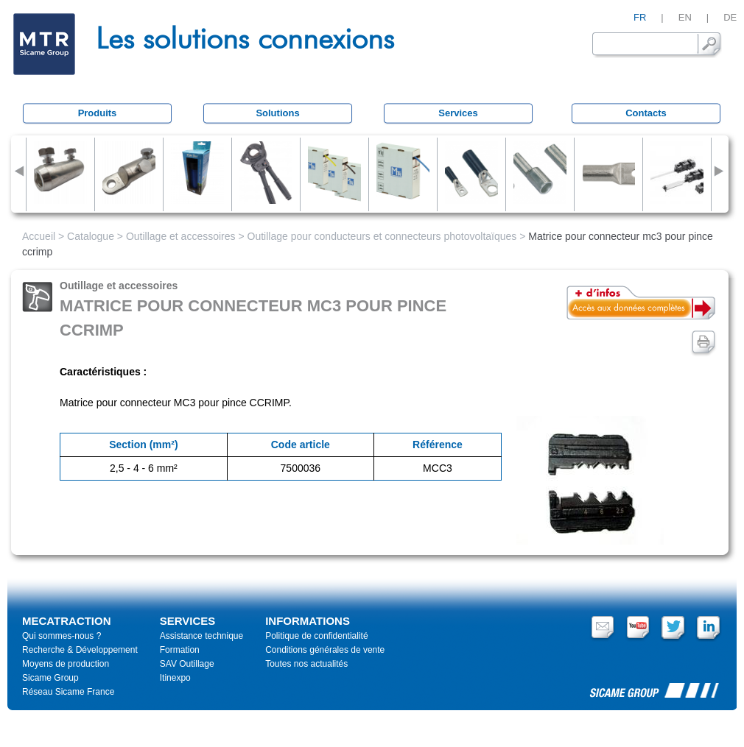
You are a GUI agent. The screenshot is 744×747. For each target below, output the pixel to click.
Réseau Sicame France (68, 692)
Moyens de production (65, 664)
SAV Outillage (187, 664)
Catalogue (90, 236)
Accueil (38, 236)
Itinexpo (175, 678)
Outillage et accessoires (181, 236)
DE (730, 17)
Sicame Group (50, 678)
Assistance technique (201, 636)
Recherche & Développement (80, 650)
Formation (180, 650)
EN (685, 17)
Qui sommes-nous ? (61, 636)
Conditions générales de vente (325, 650)
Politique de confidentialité (316, 636)
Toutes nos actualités (306, 664)
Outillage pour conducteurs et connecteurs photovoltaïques (382, 236)
